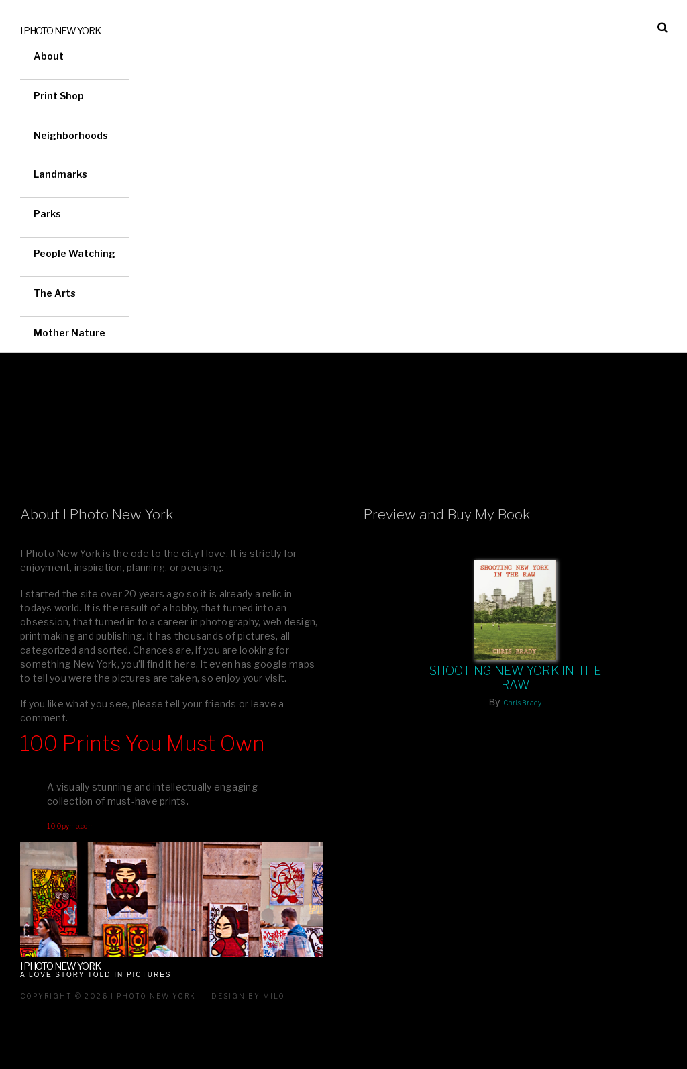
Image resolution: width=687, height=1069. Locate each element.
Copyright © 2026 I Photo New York (108, 996)
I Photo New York (60, 30)
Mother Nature (69, 332)
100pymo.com (70, 826)
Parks (47, 213)
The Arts (55, 293)
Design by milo (248, 996)
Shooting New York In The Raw (515, 678)
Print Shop (59, 95)
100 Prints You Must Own (142, 743)
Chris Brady (522, 703)
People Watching (74, 253)
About (49, 56)
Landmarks (60, 174)
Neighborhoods (71, 135)
